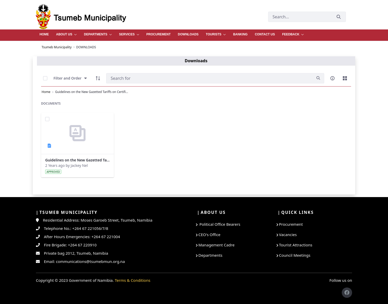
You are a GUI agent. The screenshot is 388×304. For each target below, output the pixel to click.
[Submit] (338, 16)
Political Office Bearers (219, 224)
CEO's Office (209, 234)
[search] (318, 78)
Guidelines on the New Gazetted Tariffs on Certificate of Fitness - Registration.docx (77, 160)
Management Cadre (216, 244)
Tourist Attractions (295, 244)
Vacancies (288, 234)
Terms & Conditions (132, 280)
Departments (210, 255)
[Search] (209, 78)
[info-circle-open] (332, 78)
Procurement (291, 224)
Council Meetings (294, 255)
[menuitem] (44, 33)
